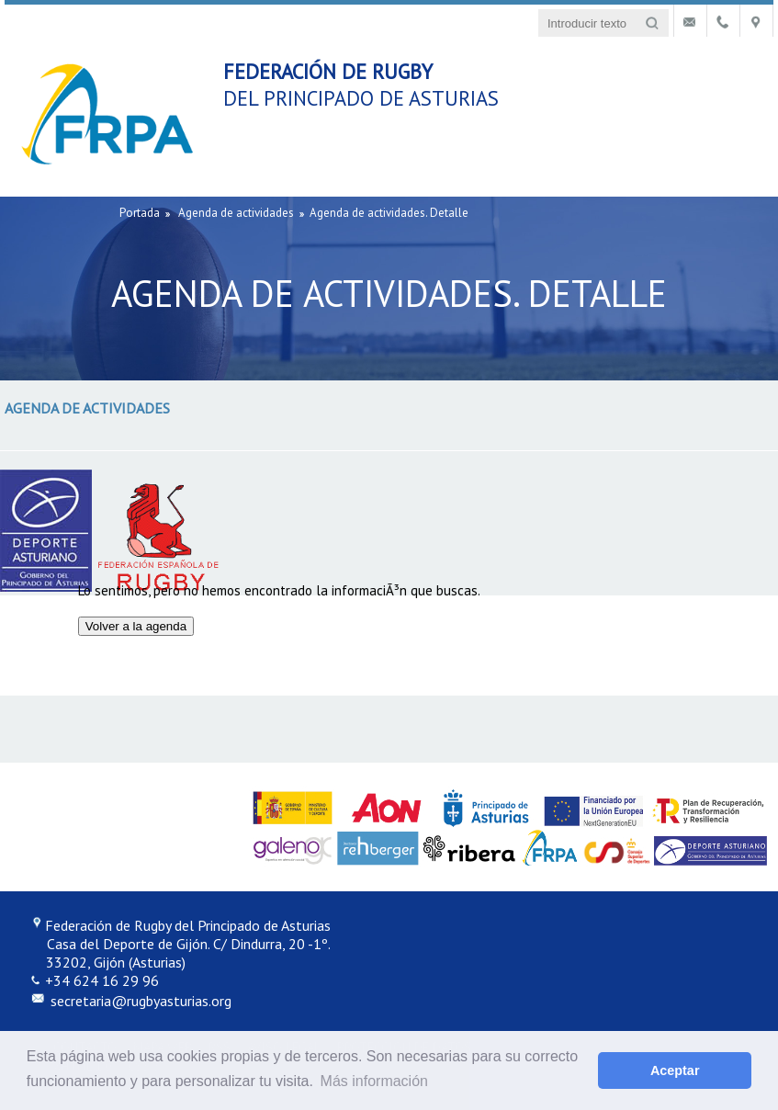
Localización (756, 23)
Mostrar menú (743, 68)
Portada (139, 213)
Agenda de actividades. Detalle (389, 213)
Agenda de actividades (236, 213)
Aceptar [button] (675, 1070)
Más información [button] (374, 1081)
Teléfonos (723, 23)
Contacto (690, 23)
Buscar (651, 23)
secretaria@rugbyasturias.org (139, 1000)
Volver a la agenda (135, 626)
